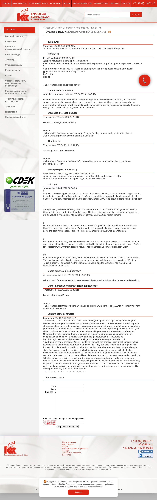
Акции (44, 3)
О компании (34, 3)
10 (74, 371)
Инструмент (11, 112)
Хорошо (78, 492)
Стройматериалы (13, 65)
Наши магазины (20, 3)
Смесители (10, 41)
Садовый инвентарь (15, 36)
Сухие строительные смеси (87, 28)
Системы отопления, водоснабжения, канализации (15, 83)
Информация (55, 3)
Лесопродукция (101, 3)
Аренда (67, 3)
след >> (81, 371)
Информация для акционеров (75, 449)
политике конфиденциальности (88, 486)
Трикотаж (10, 106)
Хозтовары (10, 59)
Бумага (8, 75)
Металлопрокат (13, 70)
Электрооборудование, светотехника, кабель (16, 92)
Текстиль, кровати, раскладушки (14, 100)
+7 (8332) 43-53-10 (144, 3)
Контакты (126, 3)
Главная (6, 3)
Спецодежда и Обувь (15, 117)
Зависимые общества (82, 3)
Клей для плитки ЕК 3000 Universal (87, 31)
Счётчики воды (12, 54)
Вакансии (114, 3)
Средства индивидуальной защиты (17, 47)
